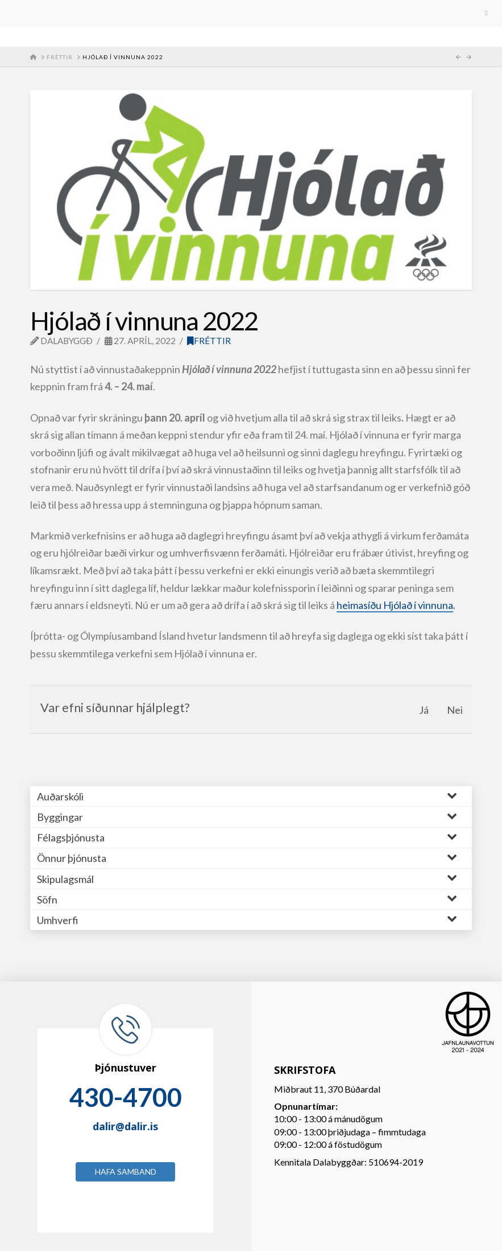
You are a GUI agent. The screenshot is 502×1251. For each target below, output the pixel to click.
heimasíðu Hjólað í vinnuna (395, 605)
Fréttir (209, 341)
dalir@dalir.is (125, 1126)
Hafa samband (125, 1171)
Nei (455, 710)
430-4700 (125, 1097)
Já (424, 710)
